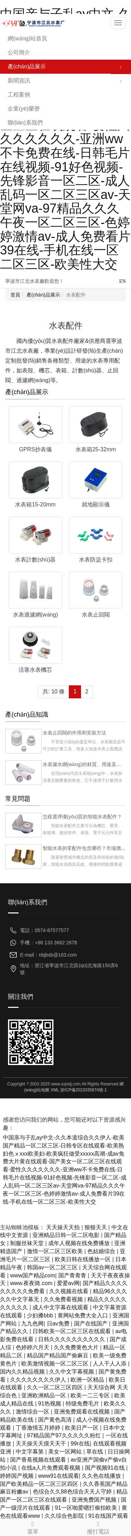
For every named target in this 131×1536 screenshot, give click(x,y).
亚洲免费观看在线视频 (82, 1412)
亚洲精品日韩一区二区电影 (66, 1235)
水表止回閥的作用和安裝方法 (74, 733)
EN (122, 281)
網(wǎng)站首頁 (27, 38)
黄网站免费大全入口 (83, 1315)
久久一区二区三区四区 (55, 1387)
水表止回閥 (96, 615)
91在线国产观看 (108, 1516)
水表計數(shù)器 (35, 560)
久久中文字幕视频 (72, 1372)
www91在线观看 (58, 1476)
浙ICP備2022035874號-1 (83, 1090)
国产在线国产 (91, 1323)
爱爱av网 (68, 1283)
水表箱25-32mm (95, 449)
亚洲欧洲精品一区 (44, 1395)
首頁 (15, 295)
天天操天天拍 (63, 1227)
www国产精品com (32, 1275)
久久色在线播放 (102, 1476)
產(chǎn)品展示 (27, 66)
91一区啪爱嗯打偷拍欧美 (86, 1508)
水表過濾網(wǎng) (35, 615)
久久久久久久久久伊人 (38, 1380)
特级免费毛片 (83, 1404)
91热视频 (50, 1404)
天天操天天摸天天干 (41, 1444)
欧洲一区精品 (88, 1380)
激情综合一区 (33, 1412)
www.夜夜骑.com (32, 1283)
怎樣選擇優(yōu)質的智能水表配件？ (82, 816)
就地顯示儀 (96, 504)
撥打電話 (98, 1527)
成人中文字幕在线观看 (61, 1307)
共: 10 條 (54, 691)
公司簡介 (19, 52)
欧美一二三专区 (91, 1395)
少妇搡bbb (40, 1315)
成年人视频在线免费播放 (79, 1243)
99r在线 (80, 1444)
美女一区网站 (65, 1452)
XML (55, 1090)
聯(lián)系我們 (25, 123)
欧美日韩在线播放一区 (83, 1259)
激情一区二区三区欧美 (55, 1251)
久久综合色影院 (65, 1516)
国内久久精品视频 (23, 1372)
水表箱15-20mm (35, 504)
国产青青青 (73, 1275)
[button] (121, 67)
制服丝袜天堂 (27, 1243)
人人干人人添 (110, 1364)
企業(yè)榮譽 (24, 109)
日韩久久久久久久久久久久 (72, 1339)
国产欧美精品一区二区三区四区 (40, 1484)
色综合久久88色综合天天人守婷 (73, 1492)
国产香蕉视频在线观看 (38, 1460)
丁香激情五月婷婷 (39, 1428)
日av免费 (59, 1323)
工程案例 (19, 95)
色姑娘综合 (102, 1251)
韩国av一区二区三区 (53, 1267)
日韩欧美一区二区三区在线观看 (72, 1331)
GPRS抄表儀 (35, 449)
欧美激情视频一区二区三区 (55, 1364)
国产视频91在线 (105, 1468)
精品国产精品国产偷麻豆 (58, 1355)
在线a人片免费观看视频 (51, 1468)
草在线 (95, 1452)
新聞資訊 (19, 81)
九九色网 (32, 1323)
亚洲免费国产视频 (95, 1500)
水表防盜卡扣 (95, 560)
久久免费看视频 (64, 1299)
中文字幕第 (30, 1452)
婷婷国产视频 (17, 1476)
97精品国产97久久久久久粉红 (64, 1435)
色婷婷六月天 (33, 1347)
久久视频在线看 (69, 1291)
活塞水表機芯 (35, 670)
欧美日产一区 (82, 1428)
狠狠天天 (96, 1227)
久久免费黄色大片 (77, 1347)
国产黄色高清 (55, 1420)
